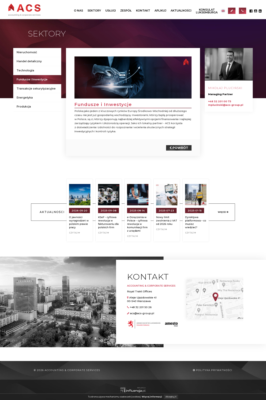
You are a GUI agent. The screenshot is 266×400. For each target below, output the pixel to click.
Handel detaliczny (29, 61)
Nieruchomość (27, 52)
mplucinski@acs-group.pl (225, 104)
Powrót (178, 148)
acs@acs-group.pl (142, 313)
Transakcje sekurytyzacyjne (36, 88)
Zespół (126, 10)
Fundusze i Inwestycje (32, 79)
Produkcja (24, 106)
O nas (78, 10)
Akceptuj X (170, 396)
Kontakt (143, 10)
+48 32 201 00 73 (219, 101)
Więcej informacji (152, 396)
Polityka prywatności (212, 370)
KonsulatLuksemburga (207, 11)
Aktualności (181, 10)
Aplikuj (160, 10)
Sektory (94, 10)
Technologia (25, 70)
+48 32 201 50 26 (141, 307)
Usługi (110, 10)
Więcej (223, 212)
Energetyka (25, 97)
